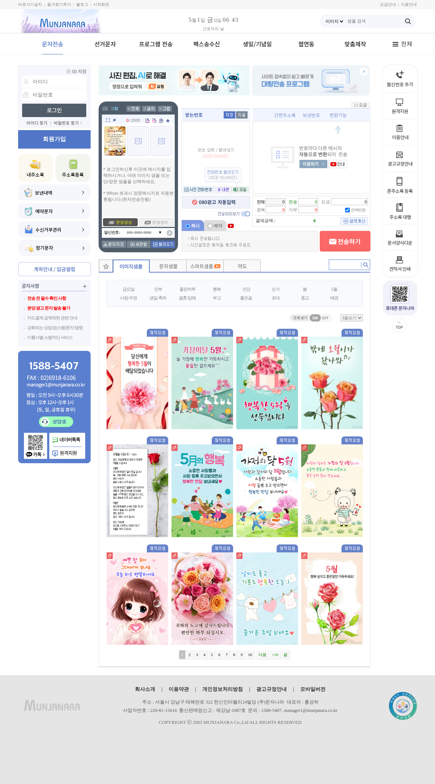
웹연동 (306, 44)
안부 (158, 289)
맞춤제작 (355, 44)
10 (250, 654)
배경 (334, 297)
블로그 (82, 4)
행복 (217, 289)
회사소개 (145, 689)
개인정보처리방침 (222, 689)
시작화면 (101, 4)
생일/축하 (157, 297)
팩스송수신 (206, 44)
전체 (402, 44)
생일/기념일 (257, 44)
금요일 (128, 289)
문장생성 (124, 222)
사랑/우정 (128, 297)
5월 (334, 289)
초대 (275, 297)
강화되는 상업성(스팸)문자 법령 (55, 327)
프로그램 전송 (156, 44)
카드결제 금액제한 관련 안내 (52, 317)
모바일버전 (313, 689)
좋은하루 (187, 289)
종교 (305, 297)
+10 (275, 654)
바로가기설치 (30, 4)
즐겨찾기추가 (59, 4)
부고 (217, 297)
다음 (262, 654)
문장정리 (160, 222)
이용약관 (179, 689)
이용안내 (409, 4)
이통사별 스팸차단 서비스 (49, 337)
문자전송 (52, 44)
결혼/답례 (187, 297)
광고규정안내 (271, 689)
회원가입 (54, 139)
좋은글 (246, 297)
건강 (246, 289)
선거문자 (105, 44)
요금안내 (388, 4)
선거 (275, 289)
